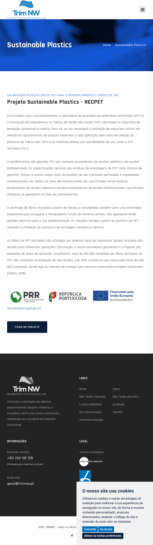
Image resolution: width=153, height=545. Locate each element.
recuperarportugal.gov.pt (24, 308)
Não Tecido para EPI (126, 397)
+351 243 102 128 (20, 458)
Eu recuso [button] (106, 529)
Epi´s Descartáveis (90, 412)
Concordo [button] (90, 529)
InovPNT (118, 412)
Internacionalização (91, 420)
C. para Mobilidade (90, 404)
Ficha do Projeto (27, 327)
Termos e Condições (91, 452)
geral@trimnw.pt (20, 483)
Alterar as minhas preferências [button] (102, 535)
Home (107, 45)
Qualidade (119, 404)
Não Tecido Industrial (92, 397)
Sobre (116, 389)
